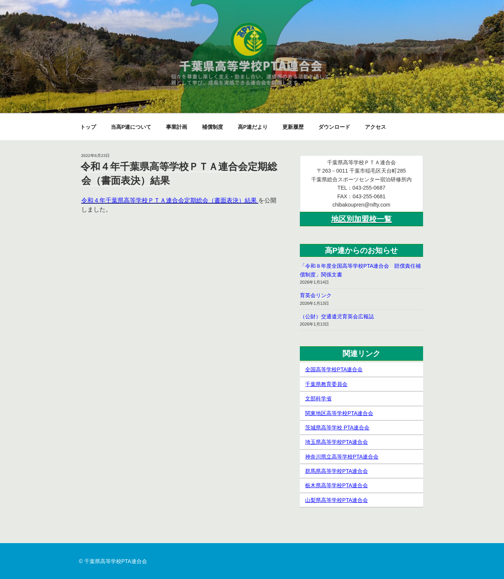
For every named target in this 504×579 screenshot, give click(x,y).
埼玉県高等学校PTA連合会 (336, 442)
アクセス (375, 127)
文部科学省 (318, 398)
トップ (88, 127)
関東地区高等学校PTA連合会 (339, 413)
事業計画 (176, 127)
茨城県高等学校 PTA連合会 (337, 428)
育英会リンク (316, 295)
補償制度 (212, 127)
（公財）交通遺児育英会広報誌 (337, 316)
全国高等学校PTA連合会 (334, 369)
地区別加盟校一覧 (361, 219)
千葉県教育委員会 (326, 384)
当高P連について (131, 127)
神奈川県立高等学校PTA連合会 (341, 457)
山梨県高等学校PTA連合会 (336, 500)
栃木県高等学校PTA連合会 (336, 485)
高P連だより (253, 127)
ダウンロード (334, 127)
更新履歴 (293, 127)
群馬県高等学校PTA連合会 (336, 471)
